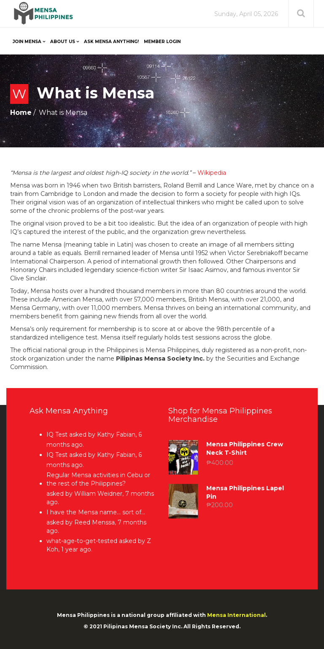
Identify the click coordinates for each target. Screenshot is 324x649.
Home (21, 113)
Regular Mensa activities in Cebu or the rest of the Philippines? (98, 479)
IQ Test (57, 434)
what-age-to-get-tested (81, 541)
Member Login (162, 41)
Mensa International (236, 615)
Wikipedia (211, 173)
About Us (62, 41)
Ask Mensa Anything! (111, 41)
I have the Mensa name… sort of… (95, 512)
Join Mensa (27, 41)
